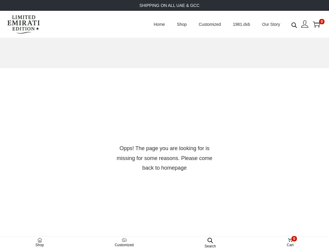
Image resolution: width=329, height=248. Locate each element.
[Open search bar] (294, 24)
